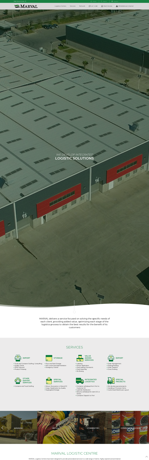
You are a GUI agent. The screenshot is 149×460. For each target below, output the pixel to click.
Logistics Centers (60, 6)
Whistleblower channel (124, 6)
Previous (2, 427)
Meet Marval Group (20, 1)
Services (72, 6)
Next (146, 427)
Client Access (106, 6)
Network (82, 6)
